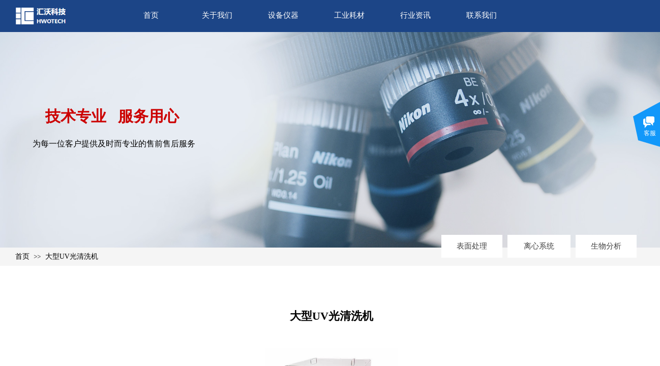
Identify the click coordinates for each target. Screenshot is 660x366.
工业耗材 (349, 15)
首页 (151, 15)
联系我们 (481, 15)
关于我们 (217, 15)
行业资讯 (415, 15)
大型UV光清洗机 (71, 256)
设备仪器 (283, 15)
